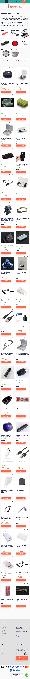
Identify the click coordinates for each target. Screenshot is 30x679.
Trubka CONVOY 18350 (21, 380)
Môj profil (4, 630)
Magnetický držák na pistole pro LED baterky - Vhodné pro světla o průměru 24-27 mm (7, 219)
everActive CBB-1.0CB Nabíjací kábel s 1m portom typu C (7, 327)
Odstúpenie (4, 648)
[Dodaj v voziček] (6, 92)
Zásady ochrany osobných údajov (21, 632)
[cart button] (23, 1)
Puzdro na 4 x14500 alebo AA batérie (22, 84)
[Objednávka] (24, 60)
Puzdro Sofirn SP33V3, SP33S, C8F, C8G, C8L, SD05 (22, 165)
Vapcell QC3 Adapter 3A (21, 299)
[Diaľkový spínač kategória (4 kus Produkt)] (15, 30)
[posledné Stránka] (21, 63)
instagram (5, 653)
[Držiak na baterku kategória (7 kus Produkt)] (25, 31)
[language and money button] (16, 1)
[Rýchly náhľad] (12, 67)
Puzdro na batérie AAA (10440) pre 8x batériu (21, 246)
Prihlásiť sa (4, 627)
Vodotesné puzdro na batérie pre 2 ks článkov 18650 (7, 573)
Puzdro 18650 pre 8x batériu (7, 599)
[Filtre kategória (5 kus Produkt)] (12, 40)
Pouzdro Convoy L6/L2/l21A (7, 245)
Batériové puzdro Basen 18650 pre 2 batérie (21, 112)
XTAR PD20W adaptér (20, 326)
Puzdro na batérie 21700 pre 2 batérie (22, 139)
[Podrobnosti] (21, 553)
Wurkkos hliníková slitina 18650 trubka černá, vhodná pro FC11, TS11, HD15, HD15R (7, 381)
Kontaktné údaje (19, 627)
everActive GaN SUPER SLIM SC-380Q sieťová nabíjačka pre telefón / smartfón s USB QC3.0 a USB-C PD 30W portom (7, 463)
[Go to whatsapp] (26, 675)
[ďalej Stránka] (19, 63)
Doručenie (18, 634)
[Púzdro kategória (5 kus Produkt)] (3, 40)
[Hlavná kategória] (1, 11)
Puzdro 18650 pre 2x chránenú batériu (5, 112)
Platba (17, 635)
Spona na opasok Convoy (6, 190)
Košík (3, 631)
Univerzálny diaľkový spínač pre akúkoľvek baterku (7, 354)
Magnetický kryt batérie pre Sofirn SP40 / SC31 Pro (22, 409)
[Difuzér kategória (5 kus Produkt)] (3, 30)
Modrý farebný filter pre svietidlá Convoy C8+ (6, 436)
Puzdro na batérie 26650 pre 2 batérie (7, 139)
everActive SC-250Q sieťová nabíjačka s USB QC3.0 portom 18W (7, 491)
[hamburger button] (6, 1)
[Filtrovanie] (13, 1)
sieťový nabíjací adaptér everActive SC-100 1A (6, 409)
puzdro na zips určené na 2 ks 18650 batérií (7, 84)
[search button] (9, 1)
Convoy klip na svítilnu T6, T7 (22, 517)
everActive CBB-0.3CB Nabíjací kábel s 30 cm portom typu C (21, 462)
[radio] (18, 60)
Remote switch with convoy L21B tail (7, 300)
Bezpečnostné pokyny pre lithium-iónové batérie (21, 637)
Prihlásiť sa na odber (22, 658)
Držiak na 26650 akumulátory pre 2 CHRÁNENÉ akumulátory (22, 354)
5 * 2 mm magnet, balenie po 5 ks (22, 600)
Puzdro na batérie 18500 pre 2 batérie (22, 273)
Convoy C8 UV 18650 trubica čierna (22, 436)
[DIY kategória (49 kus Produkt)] (2, 49)
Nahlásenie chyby (5, 647)
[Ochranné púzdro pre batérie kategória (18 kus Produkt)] (25, 41)
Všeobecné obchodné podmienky (20, 629)
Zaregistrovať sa (5, 628)
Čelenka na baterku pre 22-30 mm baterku (22, 219)
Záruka (3, 650)
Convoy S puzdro (4, 164)
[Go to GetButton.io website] (27, 677)
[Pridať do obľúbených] (9, 67)
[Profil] (19, 1)
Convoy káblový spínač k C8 (22, 572)
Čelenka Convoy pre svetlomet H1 (5, 273)
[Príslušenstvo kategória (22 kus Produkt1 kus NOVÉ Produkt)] (14, 49)
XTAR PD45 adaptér (20, 490)
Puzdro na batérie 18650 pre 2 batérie (22, 191)
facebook (2, 653)
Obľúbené (4, 633)
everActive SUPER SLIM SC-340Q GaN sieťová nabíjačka (7, 546)
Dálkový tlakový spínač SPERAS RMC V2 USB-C (6, 518)
